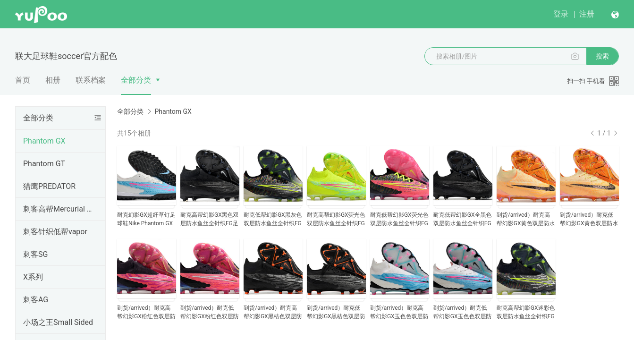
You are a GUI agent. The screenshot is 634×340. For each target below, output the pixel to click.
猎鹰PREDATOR (49, 186)
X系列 (33, 276)
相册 (52, 80)
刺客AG (35, 299)
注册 (586, 13)
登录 (560, 13)
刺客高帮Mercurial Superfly (58, 208)
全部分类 (136, 80)
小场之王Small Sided (58, 322)
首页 (22, 80)
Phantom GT (44, 163)
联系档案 (91, 80)
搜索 (602, 56)
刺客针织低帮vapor (55, 231)
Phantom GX (44, 140)
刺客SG (35, 254)
